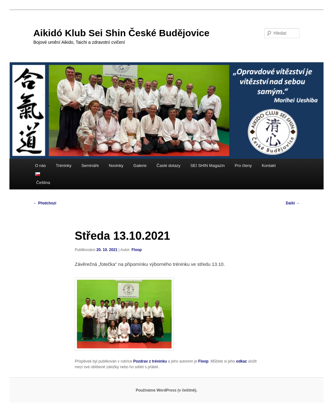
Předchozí (44, 203)
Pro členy (243, 165)
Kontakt (269, 165)
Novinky (116, 165)
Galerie (140, 165)
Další (293, 203)
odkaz (241, 361)
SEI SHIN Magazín (207, 165)
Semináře (90, 165)
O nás (40, 165)
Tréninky (63, 165)
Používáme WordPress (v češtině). (166, 390)
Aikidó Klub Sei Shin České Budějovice (121, 33)
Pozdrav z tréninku (150, 361)
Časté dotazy (168, 165)
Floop (136, 250)
